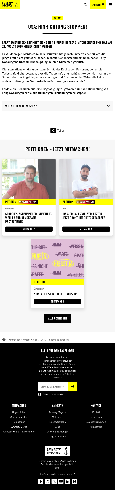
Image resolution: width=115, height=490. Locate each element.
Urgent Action (30, 339)
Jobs (57, 426)
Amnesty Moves (19, 426)
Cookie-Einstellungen (57, 431)
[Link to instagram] (47, 481)
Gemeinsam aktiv (19, 416)
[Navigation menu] (110, 4)
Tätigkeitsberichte (57, 436)
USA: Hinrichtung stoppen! (54, 339)
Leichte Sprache (57, 421)
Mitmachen (14, 339)
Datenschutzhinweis (96, 421)
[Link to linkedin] (67, 481)
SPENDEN (98, 4)
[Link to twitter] (54, 481)
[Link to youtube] (60, 481)
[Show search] (85, 4)
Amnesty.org (96, 426)
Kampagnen (19, 421)
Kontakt (96, 412)
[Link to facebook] (40, 481)
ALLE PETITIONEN (57, 318)
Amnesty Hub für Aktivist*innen (19, 431)
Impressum (96, 416)
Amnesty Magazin (57, 412)
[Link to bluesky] (74, 481)
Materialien (57, 416)
